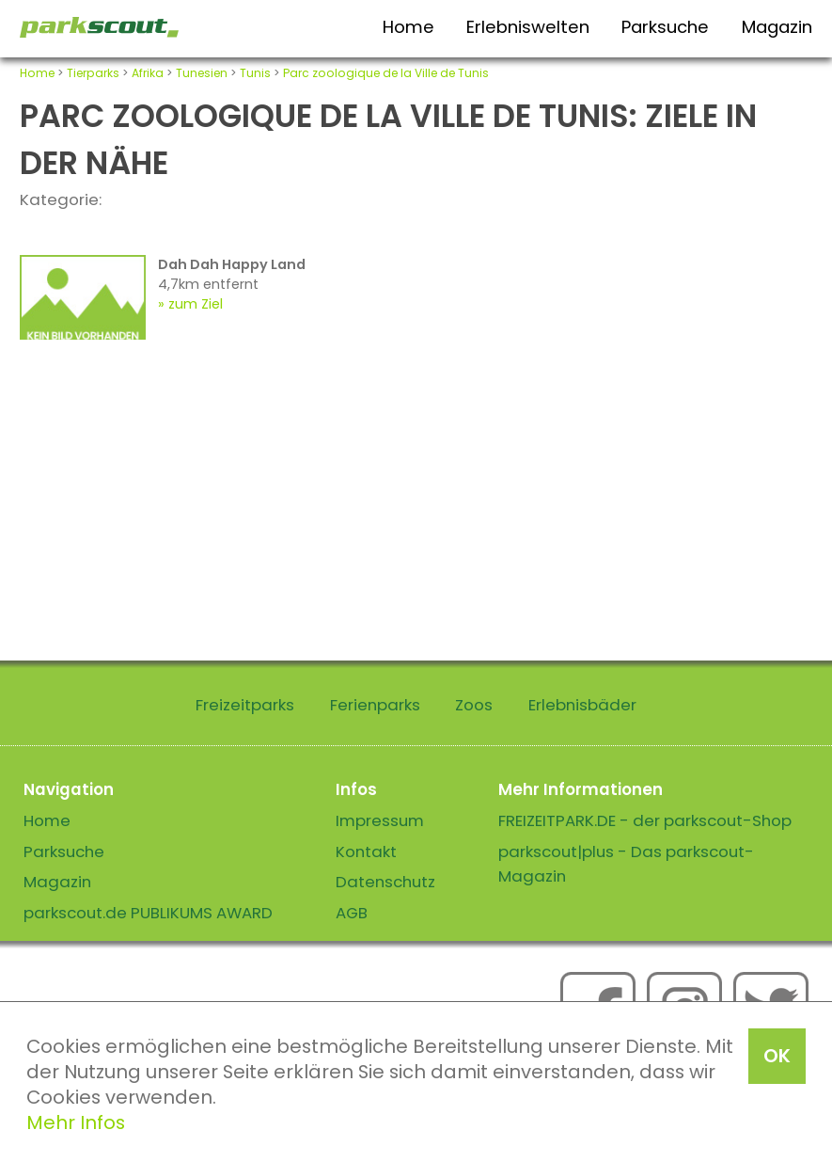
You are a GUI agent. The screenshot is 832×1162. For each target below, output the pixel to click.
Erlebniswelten (527, 27)
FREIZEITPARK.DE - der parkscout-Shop (645, 820)
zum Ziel (195, 303)
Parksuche (665, 27)
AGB (352, 912)
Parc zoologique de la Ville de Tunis (386, 73)
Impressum (380, 820)
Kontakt (366, 851)
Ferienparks (375, 704)
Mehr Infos (75, 1122)
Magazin (777, 27)
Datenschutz (385, 881)
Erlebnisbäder (582, 704)
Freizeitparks (245, 704)
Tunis (255, 73)
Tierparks (93, 73)
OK (777, 1056)
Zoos (474, 704)
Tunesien (202, 73)
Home (408, 27)
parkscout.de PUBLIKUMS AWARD (148, 912)
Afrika (148, 73)
